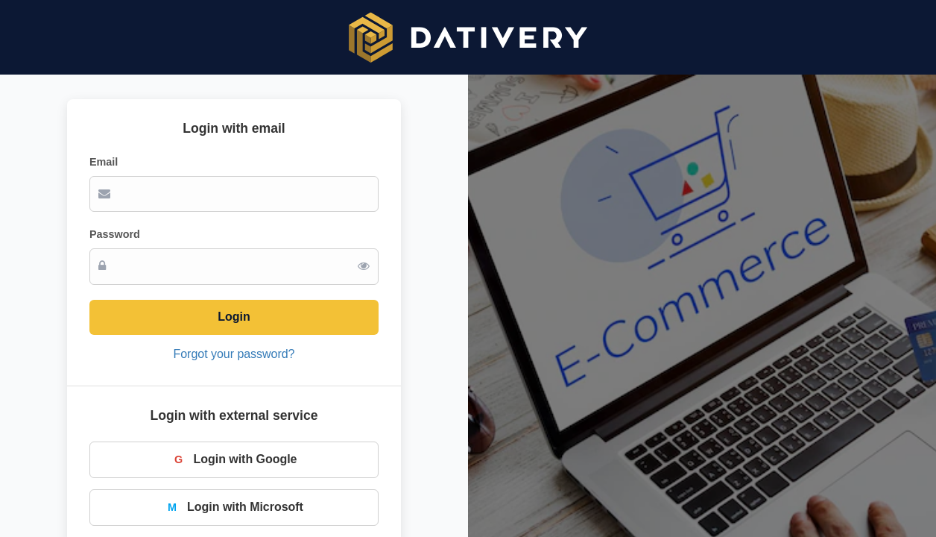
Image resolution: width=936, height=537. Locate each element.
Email (103, 162)
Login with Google (234, 459)
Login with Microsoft (234, 507)
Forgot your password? (234, 354)
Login (234, 316)
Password (114, 234)
